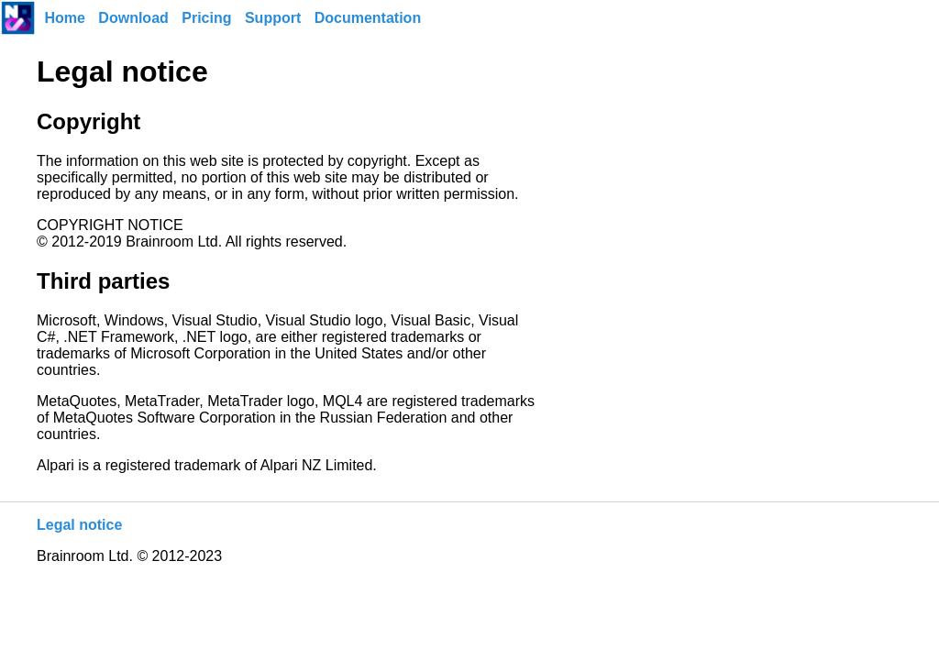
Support (273, 18)
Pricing (206, 18)
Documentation (368, 18)
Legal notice (79, 525)
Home (64, 18)
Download (133, 18)
